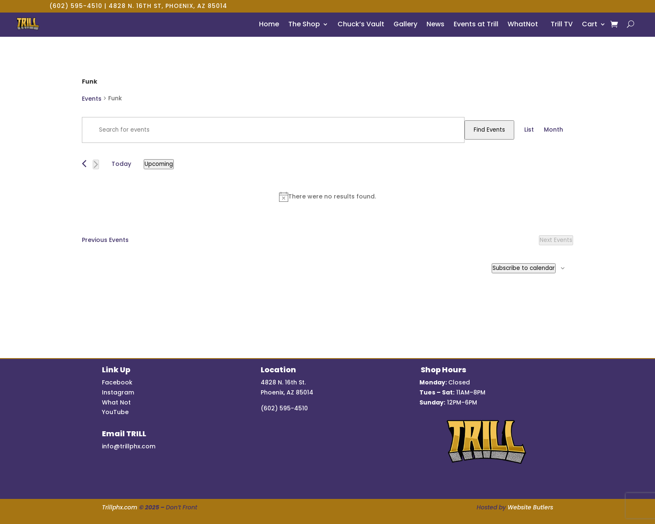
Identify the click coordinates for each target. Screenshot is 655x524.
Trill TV (560, 24)
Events (92, 98)
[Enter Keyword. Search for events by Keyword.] (273, 130)
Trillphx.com (119, 507)
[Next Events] (96, 164)
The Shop (304, 24)
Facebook (117, 382)
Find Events (489, 130)
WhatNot (523, 24)
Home (269, 24)
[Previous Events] (84, 164)
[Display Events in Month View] (553, 130)
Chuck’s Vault (361, 24)
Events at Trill (476, 24)
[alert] (327, 197)
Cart (589, 24)
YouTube (115, 412)
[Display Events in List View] (529, 130)
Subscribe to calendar (524, 268)
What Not (116, 402)
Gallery (405, 24)
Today (121, 164)
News (435, 24)
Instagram (118, 392)
